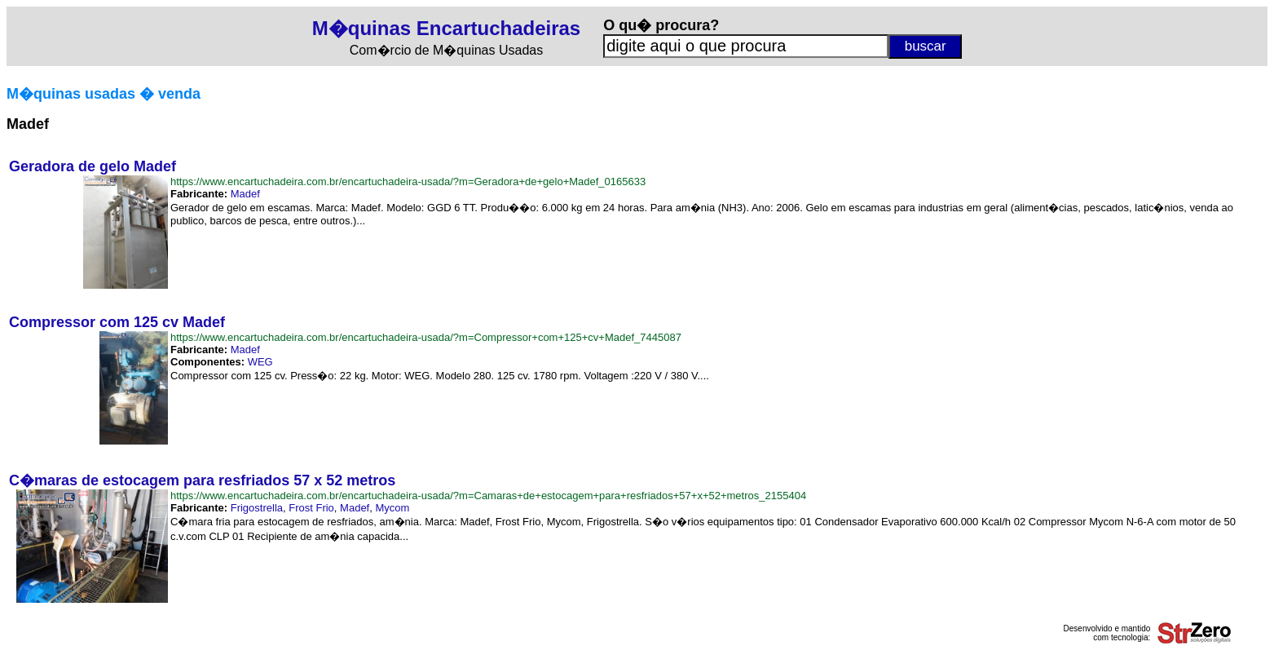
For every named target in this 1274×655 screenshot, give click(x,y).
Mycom (392, 508)
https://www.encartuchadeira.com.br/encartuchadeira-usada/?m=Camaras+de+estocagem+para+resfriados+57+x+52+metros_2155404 (488, 495)
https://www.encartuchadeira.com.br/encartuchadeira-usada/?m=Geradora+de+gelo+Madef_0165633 (408, 181)
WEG (260, 362)
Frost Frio (311, 508)
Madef (245, 194)
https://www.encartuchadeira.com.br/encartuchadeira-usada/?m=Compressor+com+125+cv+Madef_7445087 (425, 337)
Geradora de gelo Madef (92, 166)
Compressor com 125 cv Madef (117, 322)
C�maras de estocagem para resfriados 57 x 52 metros (202, 480)
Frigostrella (257, 508)
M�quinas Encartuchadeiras (446, 28)
